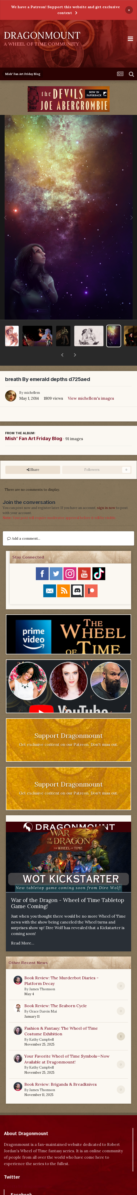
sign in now (106, 494)
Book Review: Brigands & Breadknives (60, 1070)
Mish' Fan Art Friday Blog (33, 425)
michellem (32, 379)
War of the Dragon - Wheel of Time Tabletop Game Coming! (67, 889)
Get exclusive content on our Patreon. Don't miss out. (68, 731)
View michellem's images (91, 385)
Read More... (22, 929)
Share (33, 456)
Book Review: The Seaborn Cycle (55, 992)
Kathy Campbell (41, 1026)
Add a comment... (23, 525)
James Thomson (42, 976)
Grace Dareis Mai (43, 998)
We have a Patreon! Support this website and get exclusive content (65, 10)
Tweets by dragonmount (26, 1172)
